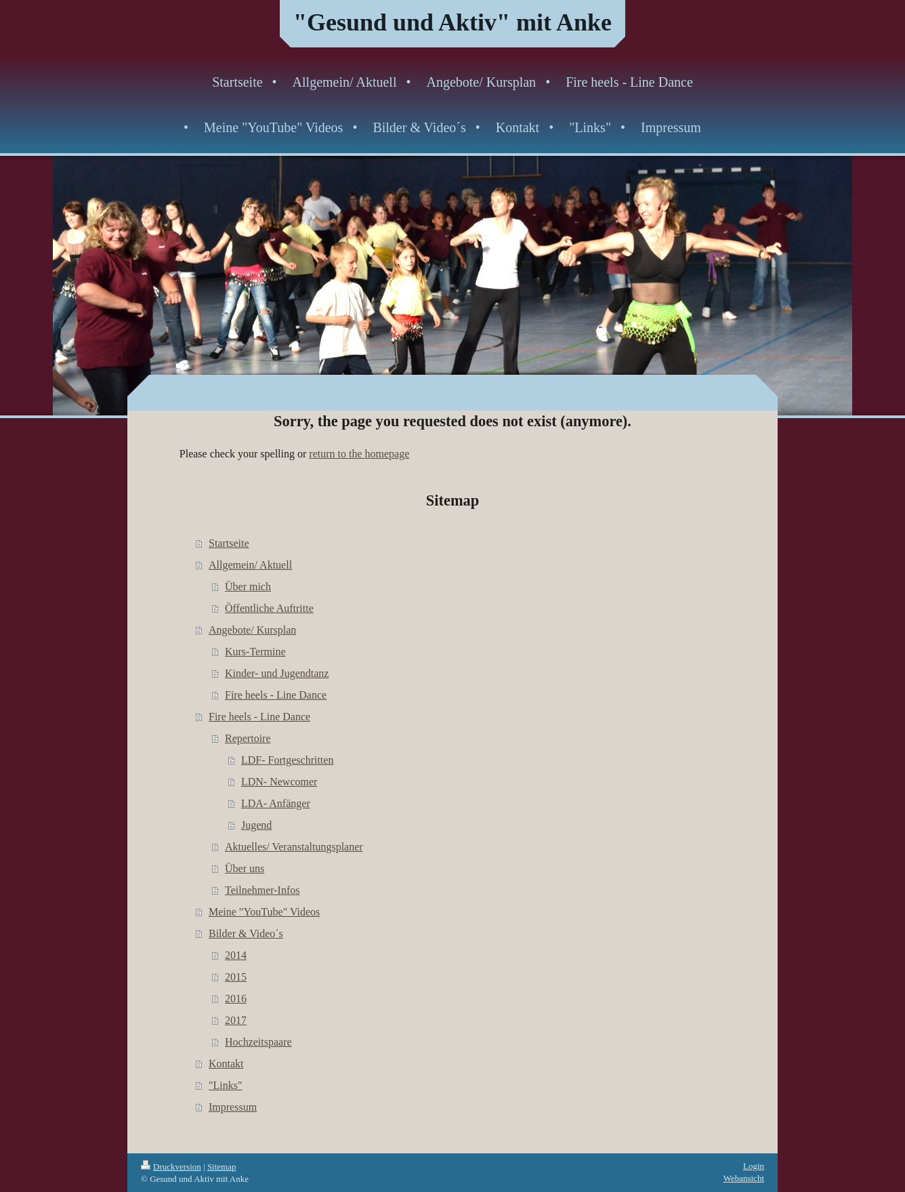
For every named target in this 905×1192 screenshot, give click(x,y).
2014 (236, 955)
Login (753, 1166)
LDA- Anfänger (275, 803)
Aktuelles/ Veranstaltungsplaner (294, 846)
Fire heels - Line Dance (276, 695)
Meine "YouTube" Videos (264, 912)
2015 (236, 977)
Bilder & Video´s (246, 933)
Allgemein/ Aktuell (250, 565)
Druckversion (171, 1167)
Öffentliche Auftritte (269, 608)
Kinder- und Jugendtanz (277, 673)
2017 (236, 1020)
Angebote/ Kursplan (252, 630)
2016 (236, 998)
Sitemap (221, 1167)
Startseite (229, 543)
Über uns (244, 868)
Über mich (248, 586)
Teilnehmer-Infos (262, 890)
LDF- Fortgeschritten (287, 760)
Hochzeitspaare (258, 1042)
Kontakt (226, 1063)
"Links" (226, 1085)
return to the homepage (359, 453)
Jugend (256, 825)
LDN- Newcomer (279, 781)
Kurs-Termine (255, 651)
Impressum (233, 1107)
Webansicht (743, 1178)
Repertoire (248, 738)
